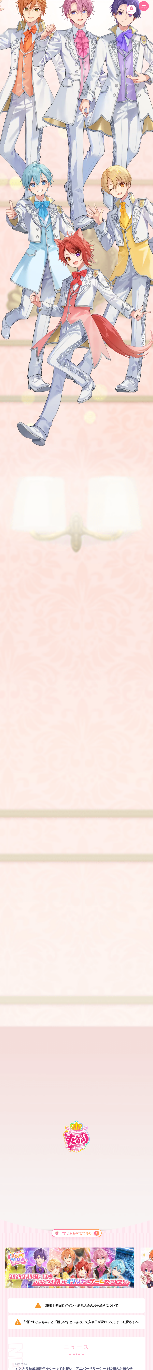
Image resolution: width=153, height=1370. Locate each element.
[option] (76, 1268)
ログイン (131, 9)
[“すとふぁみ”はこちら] (76, 1233)
